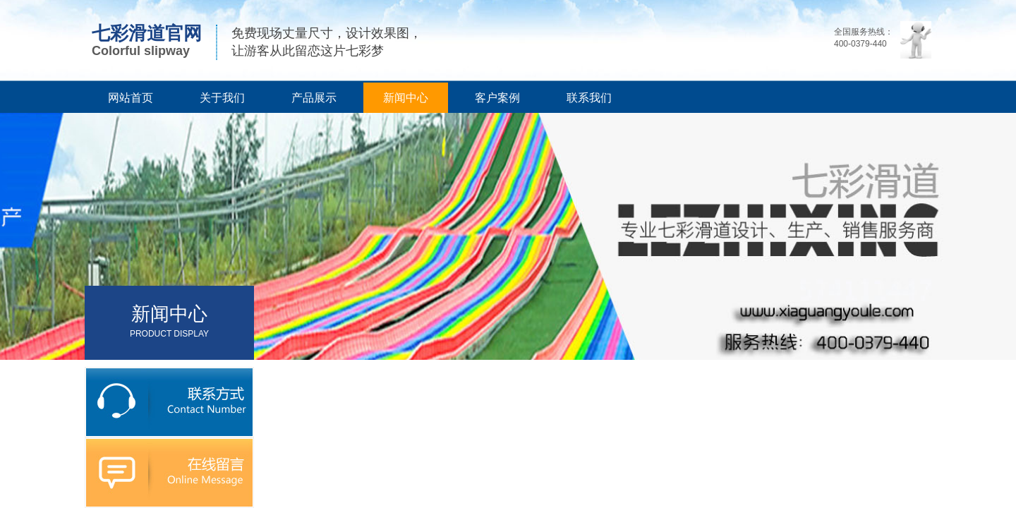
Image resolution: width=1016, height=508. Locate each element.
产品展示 (314, 98)
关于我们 (222, 98)
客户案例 (497, 98)
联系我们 (589, 98)
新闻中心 (405, 98)
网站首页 (130, 98)
